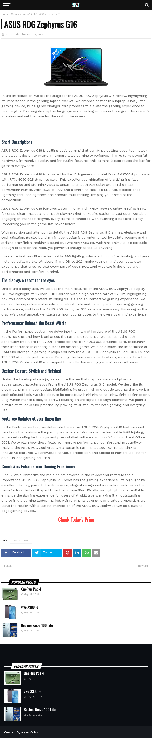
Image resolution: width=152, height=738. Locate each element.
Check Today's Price (76, 519)
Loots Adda (11, 34)
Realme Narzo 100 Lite (37, 625)
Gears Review (20, 14)
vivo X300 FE (29, 607)
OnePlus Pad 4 (31, 589)
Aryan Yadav (29, 732)
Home (5, 14)
